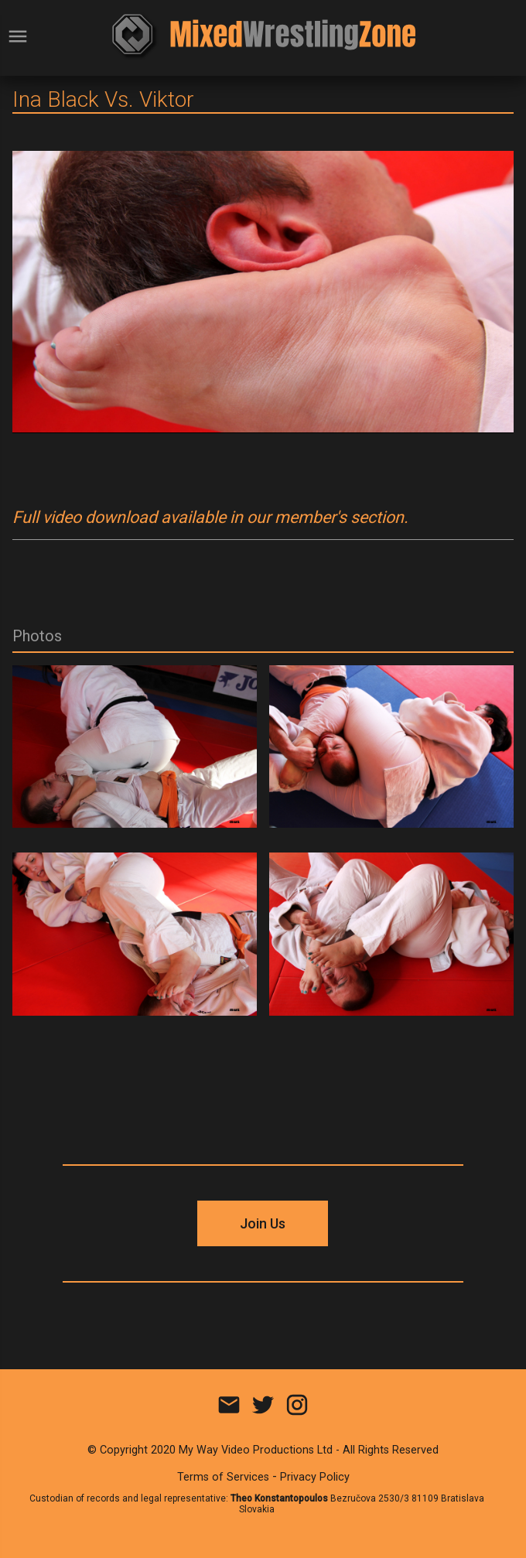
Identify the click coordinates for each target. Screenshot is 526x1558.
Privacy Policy (315, 1477)
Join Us (262, 1223)
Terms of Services (223, 1477)
